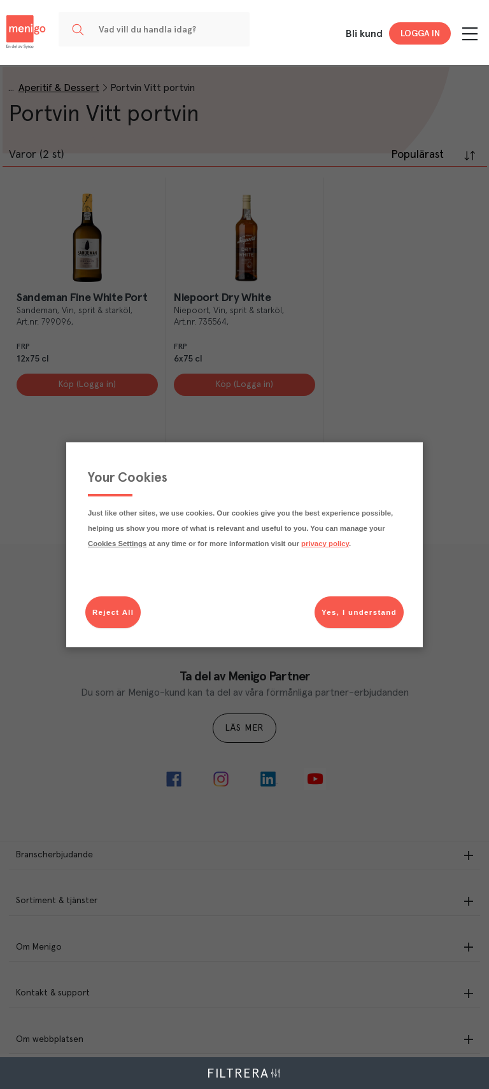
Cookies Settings (117, 543)
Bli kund (364, 34)
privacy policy (325, 543)
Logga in (420, 33)
